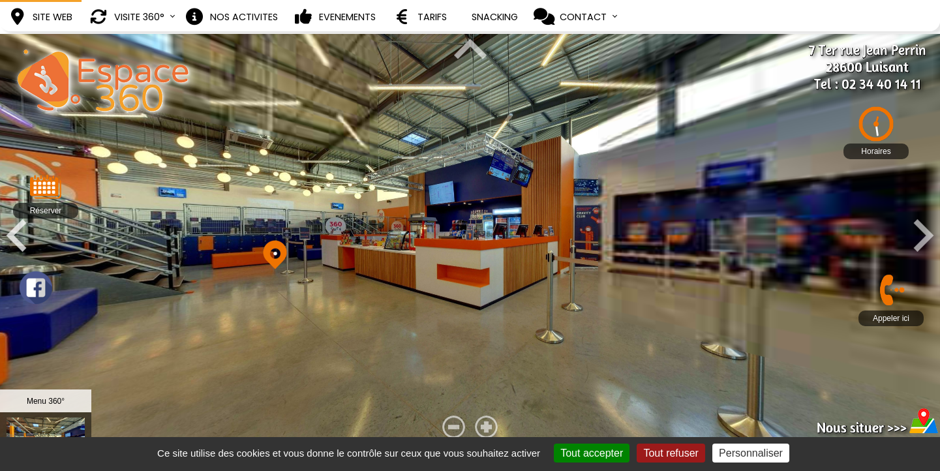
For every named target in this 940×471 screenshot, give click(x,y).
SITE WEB (39, 16)
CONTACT (570, 16)
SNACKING (495, 16)
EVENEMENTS (334, 16)
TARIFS (419, 16)
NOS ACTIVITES (231, 16)
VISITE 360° (126, 16)
